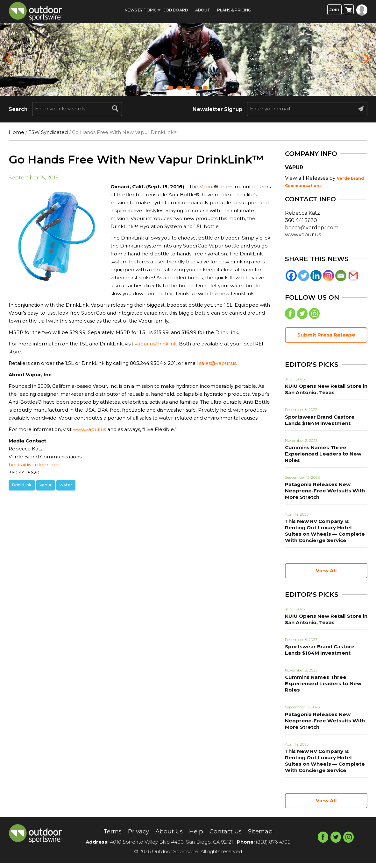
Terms (108, 831)
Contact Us (227, 831)
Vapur (207, 187)
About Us (168, 831)
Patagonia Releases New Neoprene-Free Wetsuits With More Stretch (322, 492)
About (202, 10)
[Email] (340, 275)
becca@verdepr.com (34, 465)
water (66, 484)
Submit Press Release (326, 336)
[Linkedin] (316, 275)
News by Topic (141, 10)
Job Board (176, 10)
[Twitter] (303, 275)
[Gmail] (353, 275)
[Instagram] (328, 275)
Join (334, 10)
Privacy (135, 831)
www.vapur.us (89, 429)
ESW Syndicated (48, 132)
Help (196, 831)
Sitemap (264, 831)
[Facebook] (291, 275)
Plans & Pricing (234, 10)
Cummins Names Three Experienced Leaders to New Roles (320, 455)
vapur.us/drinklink (156, 344)
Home (16, 132)
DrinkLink (22, 484)
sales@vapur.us (217, 363)
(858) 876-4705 (273, 842)
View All (326, 572)
